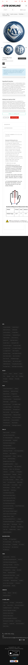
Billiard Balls (19, 482)
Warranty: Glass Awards (8, 615)
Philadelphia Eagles (15, 358)
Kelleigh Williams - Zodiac (8, 516)
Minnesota (5, 378)
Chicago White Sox (7, 396)
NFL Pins (13, 556)
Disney (14, 456)
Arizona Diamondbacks (8, 388)
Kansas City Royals (7, 404)
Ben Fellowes (20, 526)
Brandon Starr (6, 526)
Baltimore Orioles (14, 391)
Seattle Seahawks (6, 363)
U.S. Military (12, 471)
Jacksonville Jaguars (7, 345)
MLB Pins (20, 559)
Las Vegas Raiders (6, 348)
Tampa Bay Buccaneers (17, 363)
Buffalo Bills (14, 329)
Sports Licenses (6, 432)
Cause (18, 487)
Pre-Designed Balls (7, 456)
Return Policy (6, 626)
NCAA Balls (17, 437)
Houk (20, 524)
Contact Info (11, 623)
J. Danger (19, 518)
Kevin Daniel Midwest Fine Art (9, 518)
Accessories (14, 544)
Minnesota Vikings (6, 353)
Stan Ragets (13, 526)
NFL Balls (13, 432)
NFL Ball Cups (6, 549)
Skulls (4, 482)
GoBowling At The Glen (7, 450)
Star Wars (20, 456)
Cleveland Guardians (7, 399)
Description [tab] (7, 124)
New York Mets (6, 412)
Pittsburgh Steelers (7, 361)
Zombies (19, 477)
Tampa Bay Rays (6, 422)
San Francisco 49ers (17, 361)
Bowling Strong (6, 487)
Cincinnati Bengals (7, 335)
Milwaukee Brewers (7, 409)
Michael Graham (19, 521)
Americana (5, 471)
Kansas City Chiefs (17, 345)
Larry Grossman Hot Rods (8, 505)
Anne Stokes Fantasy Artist (8, 492)
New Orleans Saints (7, 356)
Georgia (8, 376)
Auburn (10, 373)
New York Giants (16, 356)
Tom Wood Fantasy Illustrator (9, 503)
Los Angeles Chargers (16, 348)
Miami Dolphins (16, 350)
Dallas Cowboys (6, 337)
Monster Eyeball (6, 484)
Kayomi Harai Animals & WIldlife (9, 513)
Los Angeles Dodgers (7, 406)
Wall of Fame (18, 620)
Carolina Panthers (6, 332)
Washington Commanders (17, 366)
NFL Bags (5, 539)
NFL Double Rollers (7, 541)
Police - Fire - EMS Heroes (14, 469)
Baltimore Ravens (6, 329)
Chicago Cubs (14, 393)
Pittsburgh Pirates (16, 414)
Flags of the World (7, 474)
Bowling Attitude (6, 585)
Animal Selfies (14, 484)
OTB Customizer (19, 602)
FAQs (4, 605)
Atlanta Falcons (15, 327)
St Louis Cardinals (15, 420)
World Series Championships (9, 442)
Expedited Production (7, 607)
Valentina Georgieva (7, 532)
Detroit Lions (5, 340)
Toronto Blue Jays (6, 425)
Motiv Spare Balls (17, 466)
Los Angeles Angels (16, 404)
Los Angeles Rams (7, 350)
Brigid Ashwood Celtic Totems (9, 495)
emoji (16, 463)
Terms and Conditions (19, 605)
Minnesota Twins (16, 409)
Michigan (21, 376)
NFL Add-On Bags (7, 544)
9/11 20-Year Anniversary (8, 479)
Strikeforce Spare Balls (7, 466)
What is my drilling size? (14, 113)
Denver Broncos (15, 337)
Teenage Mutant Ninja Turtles (9, 461)
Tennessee (5, 381)
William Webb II (6, 524)
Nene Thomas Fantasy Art (8, 508)
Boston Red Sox (6, 393)
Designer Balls (6, 490)
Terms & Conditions (20, 623)
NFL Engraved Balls (7, 440)
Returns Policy (10, 605)
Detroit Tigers (6, 401)
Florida (20, 373)
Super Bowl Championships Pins (9, 559)
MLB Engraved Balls (7, 445)
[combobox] (14, 77)
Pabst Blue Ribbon (11, 458)
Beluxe (19, 529)
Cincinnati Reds (16, 396)
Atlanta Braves (6, 391)
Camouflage (5, 477)
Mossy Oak (5, 469)
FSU (4, 376)
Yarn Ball (13, 487)
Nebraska (11, 378)
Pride (22, 479)
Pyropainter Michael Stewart (9, 521)
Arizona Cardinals (6, 327)
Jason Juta (5, 529)
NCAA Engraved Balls (18, 450)
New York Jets (6, 358)
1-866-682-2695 (8, 634)
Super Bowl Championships (8, 435)
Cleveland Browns (16, 335)
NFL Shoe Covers (6, 547)
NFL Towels (21, 544)
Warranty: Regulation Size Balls (9, 610)
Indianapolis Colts (14, 342)
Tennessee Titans (6, 366)
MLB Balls (15, 440)
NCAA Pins (16, 564)
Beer (20, 484)
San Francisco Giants (16, 417)
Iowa (13, 376)
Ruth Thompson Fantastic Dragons (10, 511)
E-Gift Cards (5, 602)
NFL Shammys (15, 547)
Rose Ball (14, 474)
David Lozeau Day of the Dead (9, 498)
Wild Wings (13, 490)
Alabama (5, 373)
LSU (16, 376)
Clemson (15, 373)
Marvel (4, 458)
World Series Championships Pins (10, 562)
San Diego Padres (6, 417)
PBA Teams (5, 453)
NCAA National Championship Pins (10, 567)
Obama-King (12, 477)
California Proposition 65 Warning (10, 618)
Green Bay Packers (14, 340)
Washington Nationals (16, 425)
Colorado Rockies (16, 399)
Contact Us (5, 623)
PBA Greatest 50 (13, 453)
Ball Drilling (16, 607)
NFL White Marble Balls (8, 437)
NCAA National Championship (9, 448)
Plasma (19, 474)
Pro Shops (12, 602)
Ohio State (17, 378)
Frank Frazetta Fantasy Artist (9, 500)
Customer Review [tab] (8, 127)
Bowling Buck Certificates (8, 620)
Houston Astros (13, 401)
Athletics (16, 388)
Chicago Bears (15, 332)
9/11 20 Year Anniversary (8, 583)
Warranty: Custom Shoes (8, 613)
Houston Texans (6, 342)
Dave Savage (14, 524)
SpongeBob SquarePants (8, 463)
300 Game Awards (11, 482)
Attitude (17, 479)
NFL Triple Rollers (12, 539)
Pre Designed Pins (6, 570)
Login (16, 1)
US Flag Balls (19, 471)
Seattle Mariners (6, 420)
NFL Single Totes (16, 541)
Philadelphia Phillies (7, 414)
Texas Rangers (15, 422)
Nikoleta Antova (12, 529)
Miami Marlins (16, 406)
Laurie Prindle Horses (19, 505)
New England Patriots (16, 353)
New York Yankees (15, 412)
